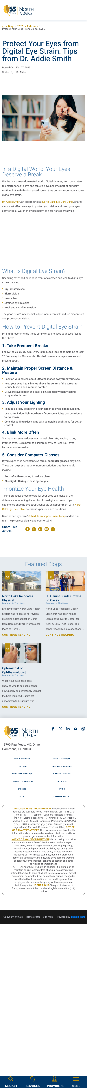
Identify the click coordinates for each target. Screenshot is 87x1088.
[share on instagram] (46, 529)
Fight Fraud (42, 885)
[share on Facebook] (27, 529)
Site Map (48, 916)
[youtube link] (75, 728)
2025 (20, 26)
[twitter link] (60, 728)
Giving (62, 789)
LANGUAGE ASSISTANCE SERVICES (32, 808)
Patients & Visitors (62, 766)
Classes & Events (62, 774)
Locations (22, 766)
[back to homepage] (3, 26)
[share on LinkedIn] (40, 529)
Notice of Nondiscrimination (30, 839)
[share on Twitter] (34, 529)
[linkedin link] (68, 728)
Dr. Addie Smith (11, 202)
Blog (11, 26)
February (32, 26)
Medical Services (61, 759)
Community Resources (22, 781)
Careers (22, 789)
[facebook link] (53, 728)
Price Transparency (22, 774)
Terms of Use (33, 916)
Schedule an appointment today (47, 516)
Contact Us (62, 781)
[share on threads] (53, 529)
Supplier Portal (61, 796)
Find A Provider (22, 759)
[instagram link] (83, 728)
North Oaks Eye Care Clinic (57, 202)
